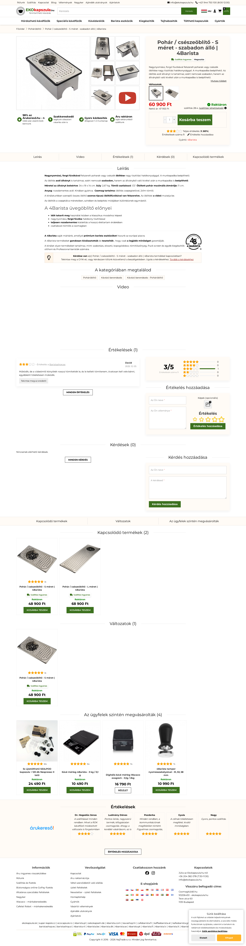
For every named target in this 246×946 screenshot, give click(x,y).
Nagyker (78, 2)
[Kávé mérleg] (80, 740)
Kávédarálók (96, 20)
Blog (53, 2)
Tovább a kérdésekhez (182, 259)
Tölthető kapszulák (196, 20)
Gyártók (220, 20)
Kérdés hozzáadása (165, 504)
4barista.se (121, 926)
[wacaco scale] (123, 740)
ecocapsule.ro (64, 923)
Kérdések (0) (166, 157)
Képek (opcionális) (208, 398)
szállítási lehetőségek (211, 108)
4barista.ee (187, 926)
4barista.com (113, 923)
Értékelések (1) (123, 157)
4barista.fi (147, 926)
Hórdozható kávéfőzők (35, 20)
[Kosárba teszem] (37, 610)
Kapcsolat (43, 2)
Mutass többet (219, 80)
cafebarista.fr (145, 923)
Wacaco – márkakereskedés (31, 901)
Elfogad (229, 938)
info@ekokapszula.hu (180, 2)
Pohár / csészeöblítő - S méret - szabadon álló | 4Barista (75, 28)
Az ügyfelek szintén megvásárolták (194, 521)
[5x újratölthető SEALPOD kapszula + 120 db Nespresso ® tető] (37, 740)
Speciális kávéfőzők (69, 20)
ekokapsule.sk (29, 923)
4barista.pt (134, 926)
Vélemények (65, 2)
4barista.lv (160, 926)
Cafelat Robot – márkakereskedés (34, 906)
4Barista (192, 139)
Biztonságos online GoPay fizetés (34, 887)
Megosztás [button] (199, 59)
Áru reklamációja (79, 878)
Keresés (189, 11)
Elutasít (203, 938)
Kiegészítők (146, 20)
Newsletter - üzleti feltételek (85, 892)
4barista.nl (79, 926)
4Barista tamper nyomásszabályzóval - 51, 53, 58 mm (166, 772)
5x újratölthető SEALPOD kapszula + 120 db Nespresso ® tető (37, 772)
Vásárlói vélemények (81, 906)
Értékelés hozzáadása (200, 134)
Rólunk (21, 2)
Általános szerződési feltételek (32, 892)
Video (80, 157)
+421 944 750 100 (206, 2)
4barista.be (93, 926)
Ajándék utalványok (96, 2)
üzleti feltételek (78, 887)
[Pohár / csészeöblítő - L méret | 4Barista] (80, 558)
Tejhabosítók (169, 20)
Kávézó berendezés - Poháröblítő (145, 277)
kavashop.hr (129, 923)
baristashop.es (47, 926)
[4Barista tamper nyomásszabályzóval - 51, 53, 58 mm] (166, 740)
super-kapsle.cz (47, 923)
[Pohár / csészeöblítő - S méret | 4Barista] (37, 558)
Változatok (123, 521)
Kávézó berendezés (111, 277)
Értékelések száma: (173, 134)
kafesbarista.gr (181, 923)
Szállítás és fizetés (26, 882)
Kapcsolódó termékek (208, 157)
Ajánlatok (114, 2)
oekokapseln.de (96, 923)
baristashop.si (64, 926)
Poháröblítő (34, 28)
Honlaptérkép (77, 897)
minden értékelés (77, 392)
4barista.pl (80, 923)
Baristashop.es (57, 364)
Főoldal (20, 28)
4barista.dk (107, 926)
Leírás (37, 157)
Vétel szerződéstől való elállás (86, 882)
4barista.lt (173, 926)
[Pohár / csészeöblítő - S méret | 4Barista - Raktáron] (172, 93)
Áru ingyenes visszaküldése (31, 873)
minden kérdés (78, 459)
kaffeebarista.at (162, 923)
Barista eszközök (122, 20)
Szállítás (31, 2)
